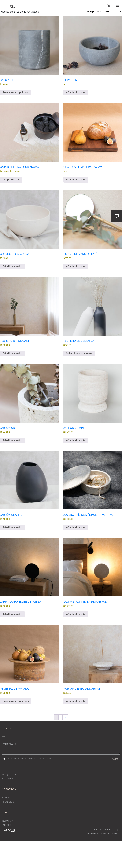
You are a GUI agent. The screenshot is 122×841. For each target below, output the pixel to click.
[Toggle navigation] (115, 5)
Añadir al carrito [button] (76, 92)
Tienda (5, 798)
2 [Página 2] (60, 717)
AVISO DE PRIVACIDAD (103, 829)
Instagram (7, 821)
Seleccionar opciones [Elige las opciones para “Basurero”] (16, 92)
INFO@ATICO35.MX (10, 775)
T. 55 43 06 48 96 (9, 779)
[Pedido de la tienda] (103, 11)
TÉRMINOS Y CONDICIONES (102, 833)
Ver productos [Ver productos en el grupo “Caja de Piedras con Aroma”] (11, 179)
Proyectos (8, 802)
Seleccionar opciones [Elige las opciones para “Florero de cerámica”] (79, 353)
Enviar (114, 759)
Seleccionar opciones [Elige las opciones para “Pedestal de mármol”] (16, 701)
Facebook (7, 825)
